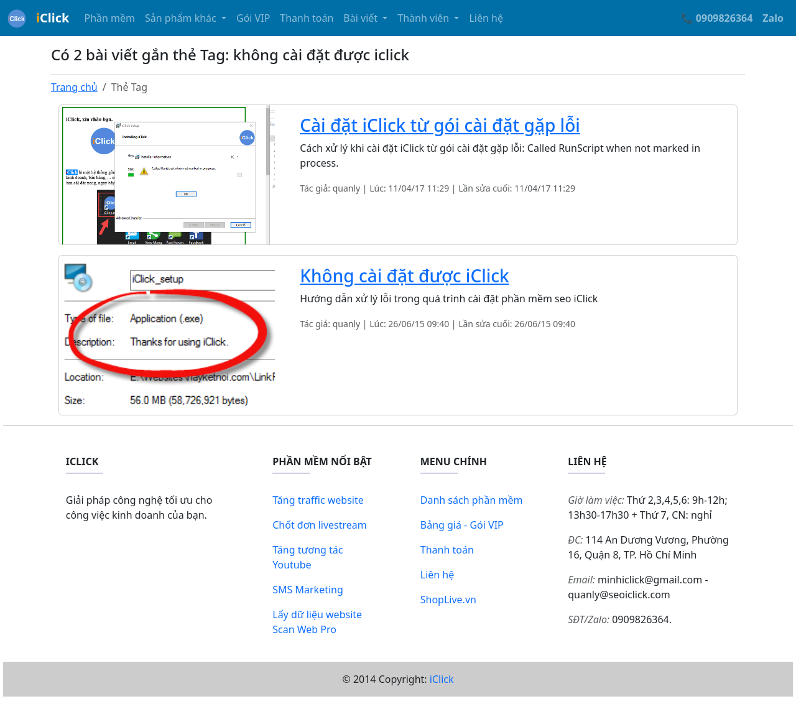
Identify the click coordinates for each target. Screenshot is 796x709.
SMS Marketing (307, 589)
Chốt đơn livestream (319, 525)
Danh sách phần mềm (471, 500)
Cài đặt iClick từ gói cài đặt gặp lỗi (440, 125)
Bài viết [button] (361, 18)
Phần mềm (109, 18)
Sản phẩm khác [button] (182, 18)
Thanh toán (306, 18)
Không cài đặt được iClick (404, 275)
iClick (442, 679)
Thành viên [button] (424, 18)
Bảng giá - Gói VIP (462, 525)
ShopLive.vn (448, 599)
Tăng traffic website (318, 500)
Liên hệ (486, 18)
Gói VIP (253, 18)
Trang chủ (74, 87)
